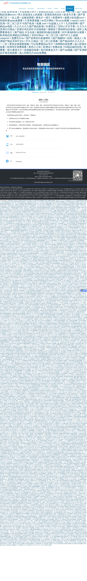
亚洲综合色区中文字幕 (13, 377)
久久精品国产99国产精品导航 (59, 319)
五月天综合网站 (24, 465)
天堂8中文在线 (81, 536)
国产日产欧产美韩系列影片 (37, 470)
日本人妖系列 (22, 299)
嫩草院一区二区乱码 (61, 349)
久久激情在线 (47, 533)
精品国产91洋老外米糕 (53, 485)
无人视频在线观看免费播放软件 (35, 529)
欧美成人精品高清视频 (82, 532)
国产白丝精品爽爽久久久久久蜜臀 (49, 320)
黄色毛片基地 (3, 502)
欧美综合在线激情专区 (18, 506)
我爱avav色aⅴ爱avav (24, 261)
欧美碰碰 (14, 429)
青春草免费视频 (68, 246)
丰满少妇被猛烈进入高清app (55, 300)
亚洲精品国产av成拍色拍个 (60, 374)
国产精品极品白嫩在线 (6, 294)
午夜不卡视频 (82, 221)
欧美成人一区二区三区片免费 (80, 432)
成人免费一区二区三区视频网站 (10, 376)
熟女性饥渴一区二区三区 (9, 224)
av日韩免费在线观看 (67, 384)
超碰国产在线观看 (79, 364)
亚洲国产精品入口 (42, 264)
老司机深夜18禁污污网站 (43, 457)
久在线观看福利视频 (66, 266)
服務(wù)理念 (35, 92)
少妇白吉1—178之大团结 (71, 417)
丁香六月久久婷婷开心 (31, 522)
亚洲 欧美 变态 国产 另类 (42, 450)
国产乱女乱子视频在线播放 (46, 203)
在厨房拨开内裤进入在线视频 (11, 369)
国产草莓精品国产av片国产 (46, 281)
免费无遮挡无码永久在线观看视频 (22, 323)
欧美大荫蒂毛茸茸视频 (44, 263)
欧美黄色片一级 (49, 264)
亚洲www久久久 (23, 442)
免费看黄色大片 (49, 492)
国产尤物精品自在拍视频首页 (7, 339)
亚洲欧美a (80, 214)
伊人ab (11, 233)
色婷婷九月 (48, 439)
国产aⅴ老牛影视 (40, 241)
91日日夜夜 (53, 357)
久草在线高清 (74, 483)
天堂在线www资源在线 (62, 516)
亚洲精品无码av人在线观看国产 (12, 449)
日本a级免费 (73, 240)
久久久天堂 (21, 279)
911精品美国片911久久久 (32, 334)
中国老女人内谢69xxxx (51, 283)
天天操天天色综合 (79, 422)
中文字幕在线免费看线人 (41, 473)
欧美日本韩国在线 (49, 332)
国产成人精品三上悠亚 (57, 482)
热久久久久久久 (56, 311)
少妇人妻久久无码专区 (23, 475)
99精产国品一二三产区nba (63, 370)
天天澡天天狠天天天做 (72, 286)
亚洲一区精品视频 (50, 227)
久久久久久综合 (34, 354)
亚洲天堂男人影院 (73, 492)
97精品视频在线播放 (79, 374)
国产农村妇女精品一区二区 (37, 234)
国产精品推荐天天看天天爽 (74, 336)
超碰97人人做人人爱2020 (5, 417)
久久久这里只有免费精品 (71, 327)
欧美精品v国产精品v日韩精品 (26, 472)
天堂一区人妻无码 (27, 221)
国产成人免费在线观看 (33, 226)
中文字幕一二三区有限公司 (40, 417)
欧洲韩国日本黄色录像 (61, 214)
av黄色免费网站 (48, 433)
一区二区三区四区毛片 (23, 289)
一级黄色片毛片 (32, 217)
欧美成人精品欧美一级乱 (55, 442)
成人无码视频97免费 (11, 482)
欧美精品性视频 (27, 470)
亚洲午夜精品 (60, 213)
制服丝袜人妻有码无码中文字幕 (45, 376)
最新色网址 (19, 483)
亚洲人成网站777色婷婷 (28, 382)
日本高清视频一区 (10, 462)
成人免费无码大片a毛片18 (30, 297)
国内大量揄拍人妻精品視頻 (77, 269)
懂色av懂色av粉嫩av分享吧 (80, 376)
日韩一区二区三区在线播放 (60, 527)
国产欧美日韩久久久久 (13, 520)
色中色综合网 (75, 525)
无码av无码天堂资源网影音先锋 (20, 287)
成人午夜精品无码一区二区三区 (52, 333)
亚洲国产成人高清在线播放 (19, 290)
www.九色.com (50, 426)
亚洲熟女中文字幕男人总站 (57, 533)
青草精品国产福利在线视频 (58, 400)
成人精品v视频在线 (83, 410)
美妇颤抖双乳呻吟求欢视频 (25, 500)
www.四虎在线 (53, 427)
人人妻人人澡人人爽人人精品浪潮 (61, 492)
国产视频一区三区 (7, 283)
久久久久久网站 (61, 476)
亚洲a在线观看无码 (39, 274)
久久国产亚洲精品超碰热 (60, 417)
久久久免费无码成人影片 (37, 270)
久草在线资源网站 (15, 209)
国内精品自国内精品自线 (14, 217)
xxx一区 (14, 344)
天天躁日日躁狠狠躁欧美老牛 (10, 396)
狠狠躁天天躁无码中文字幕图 (25, 200)
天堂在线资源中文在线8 (11, 459)
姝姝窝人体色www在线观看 (42, 273)
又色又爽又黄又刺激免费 (48, 500)
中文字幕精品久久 (80, 540)
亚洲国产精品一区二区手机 (31, 523)
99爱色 (6, 522)
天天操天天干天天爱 (5, 319)
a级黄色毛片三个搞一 (49, 241)
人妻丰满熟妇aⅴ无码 (74, 211)
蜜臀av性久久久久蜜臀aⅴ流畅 (62, 423)
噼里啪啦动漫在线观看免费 (21, 226)
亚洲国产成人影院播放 (20, 204)
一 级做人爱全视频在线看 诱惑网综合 (31, 253)
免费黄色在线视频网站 (60, 201)
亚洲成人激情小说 (36, 281)
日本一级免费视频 (42, 426)
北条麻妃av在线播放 (10, 495)
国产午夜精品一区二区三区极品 (21, 450)
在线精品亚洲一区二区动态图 (42, 543)
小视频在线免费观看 (56, 396)
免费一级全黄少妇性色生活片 (47, 469)
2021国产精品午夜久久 (81, 230)
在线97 (65, 249)
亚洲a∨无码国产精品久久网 (6, 436)
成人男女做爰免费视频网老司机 (13, 216)
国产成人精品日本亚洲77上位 (18, 525)
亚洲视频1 (50, 311)
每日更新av (20, 376)
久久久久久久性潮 (47, 517)
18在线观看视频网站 (61, 472)
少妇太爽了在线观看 (75, 429)
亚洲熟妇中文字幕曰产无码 (81, 201)
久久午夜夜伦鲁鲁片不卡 (26, 400)
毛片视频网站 (32, 527)
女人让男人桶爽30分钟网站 (7, 239)
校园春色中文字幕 (31, 444)
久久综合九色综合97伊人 (67, 356)
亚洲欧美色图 (31, 419)
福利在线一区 (48, 250)
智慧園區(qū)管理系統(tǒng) (19, 178)
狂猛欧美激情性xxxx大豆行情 (56, 525)
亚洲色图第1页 (62, 369)
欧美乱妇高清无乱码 (46, 259)
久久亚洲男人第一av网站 (28, 357)
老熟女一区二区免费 (7, 424)
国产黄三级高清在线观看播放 (56, 271)
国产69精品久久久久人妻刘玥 (30, 239)
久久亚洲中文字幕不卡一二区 (57, 387)
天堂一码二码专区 (71, 374)
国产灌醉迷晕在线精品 (27, 517)
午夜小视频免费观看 (57, 512)
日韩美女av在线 (66, 512)
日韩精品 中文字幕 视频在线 (80, 306)
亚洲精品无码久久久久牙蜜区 (58, 316)
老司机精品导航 (38, 229)
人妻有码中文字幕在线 (11, 483)
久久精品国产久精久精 (34, 512)
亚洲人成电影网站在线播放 (54, 520)
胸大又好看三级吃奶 (8, 506)
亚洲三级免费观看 (80, 240)
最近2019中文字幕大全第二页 (27, 327)
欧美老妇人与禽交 (28, 322)
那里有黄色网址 (42, 519)
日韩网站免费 (74, 470)
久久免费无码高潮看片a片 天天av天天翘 (53, 233)
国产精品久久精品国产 (75, 204)
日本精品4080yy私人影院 (65, 529)
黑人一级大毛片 (50, 480)
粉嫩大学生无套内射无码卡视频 (32, 406)
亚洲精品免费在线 (65, 236)
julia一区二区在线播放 (21, 429)
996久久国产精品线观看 (79, 472)
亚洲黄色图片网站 (13, 414)
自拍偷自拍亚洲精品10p (71, 500)
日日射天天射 (36, 216)
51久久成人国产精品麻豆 (10, 497)
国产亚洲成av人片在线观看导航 (29, 206)
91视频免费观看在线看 (8, 301)
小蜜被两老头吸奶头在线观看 (30, 399)
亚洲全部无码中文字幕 (32, 392)
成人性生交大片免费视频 (66, 350)
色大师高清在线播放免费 (42, 515)
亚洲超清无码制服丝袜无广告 (12, 485)
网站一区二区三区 (13, 330)
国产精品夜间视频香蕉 (72, 347)
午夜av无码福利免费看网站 (44, 456)
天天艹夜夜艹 (70, 420)
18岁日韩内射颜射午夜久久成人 (60, 406)
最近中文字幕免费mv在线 (16, 372)
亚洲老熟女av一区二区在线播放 (38, 343)
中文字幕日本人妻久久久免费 (76, 283)
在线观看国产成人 (7, 535)
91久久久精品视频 (18, 423)
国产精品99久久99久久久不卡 (18, 463)
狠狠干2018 (27, 530)
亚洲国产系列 (49, 322)
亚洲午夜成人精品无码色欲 (50, 506)
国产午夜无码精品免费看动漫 (64, 470)
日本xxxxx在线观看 (33, 260)
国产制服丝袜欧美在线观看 (16, 382)
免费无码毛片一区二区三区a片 (76, 244)
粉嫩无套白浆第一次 (48, 459)
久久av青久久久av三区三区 (13, 246)
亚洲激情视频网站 (4, 340)
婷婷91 (33, 344)
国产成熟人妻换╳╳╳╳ (5, 231)
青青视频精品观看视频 (74, 221)
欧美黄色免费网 (31, 539)
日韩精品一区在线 (21, 330)
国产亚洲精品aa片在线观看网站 (53, 372)
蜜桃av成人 (42, 220)
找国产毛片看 (71, 503)
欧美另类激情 (34, 416)
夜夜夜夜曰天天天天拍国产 (52, 346)
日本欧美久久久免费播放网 (15, 513)
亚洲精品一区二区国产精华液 (73, 249)
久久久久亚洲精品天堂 (8, 516)
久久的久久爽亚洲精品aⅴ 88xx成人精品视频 (46, 522)
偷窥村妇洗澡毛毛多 (66, 483)
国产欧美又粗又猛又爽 (33, 477)
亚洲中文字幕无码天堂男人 (52, 392)
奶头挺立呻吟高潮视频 (71, 519)
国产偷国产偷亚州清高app (48, 234)
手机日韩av (68, 469)
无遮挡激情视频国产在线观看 (34, 495)
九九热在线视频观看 (31, 442)
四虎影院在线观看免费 (19, 297)
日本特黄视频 (56, 402)
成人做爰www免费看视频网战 (53, 454)
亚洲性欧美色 (33, 213)
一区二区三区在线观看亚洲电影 (71, 251)
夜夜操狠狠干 (53, 270)
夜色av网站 (15, 447)
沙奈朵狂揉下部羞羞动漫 (53, 353)
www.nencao (60, 249)
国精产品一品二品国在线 (60, 519)
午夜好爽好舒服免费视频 (45, 449)
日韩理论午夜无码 (73, 317)
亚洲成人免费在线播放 (43, 236)
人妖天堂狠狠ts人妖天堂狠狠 (25, 256)
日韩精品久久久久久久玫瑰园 (46, 483)
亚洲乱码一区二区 (27, 416)
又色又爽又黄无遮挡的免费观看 (16, 533)
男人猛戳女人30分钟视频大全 (24, 440)
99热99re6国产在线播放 (72, 367)
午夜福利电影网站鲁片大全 (49, 219)
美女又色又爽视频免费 (47, 204)
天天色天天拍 (26, 349)
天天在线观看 (48, 526)
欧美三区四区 (51, 239)
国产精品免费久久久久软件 (73, 277)
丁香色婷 (2, 244)
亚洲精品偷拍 (55, 433)
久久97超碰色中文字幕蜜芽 (48, 230)
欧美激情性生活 (30, 319)
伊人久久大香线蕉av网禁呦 (38, 279)
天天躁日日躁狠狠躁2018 (73, 224)
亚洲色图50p (16, 243)
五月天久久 (40, 537)
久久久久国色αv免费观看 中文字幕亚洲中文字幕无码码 (20, 364)
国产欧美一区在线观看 (34, 475)
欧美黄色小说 (78, 353)
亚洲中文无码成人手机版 (12, 480)
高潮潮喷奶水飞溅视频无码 (47, 359)
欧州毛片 (82, 510)
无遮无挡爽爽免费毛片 (57, 380)
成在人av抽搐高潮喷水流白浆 (33, 390)
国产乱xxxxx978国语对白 (72, 309)
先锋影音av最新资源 (61, 354)
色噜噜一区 (64, 380)
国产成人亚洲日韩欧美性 (36, 427)
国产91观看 (74, 281)
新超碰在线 (48, 356)
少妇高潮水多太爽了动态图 (41, 316)
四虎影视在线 (45, 529)
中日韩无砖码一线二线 (69, 502)
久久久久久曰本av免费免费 (57, 334)
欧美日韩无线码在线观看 (30, 204)
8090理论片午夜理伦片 (27, 244)
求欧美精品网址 (68, 507)
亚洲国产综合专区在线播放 (22, 356)
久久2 (83, 502)
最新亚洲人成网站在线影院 (22, 495)
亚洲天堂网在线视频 (40, 209)
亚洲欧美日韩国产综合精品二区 (60, 277)
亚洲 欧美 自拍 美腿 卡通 (60, 367)
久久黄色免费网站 (27, 370)
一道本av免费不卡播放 (8, 290)
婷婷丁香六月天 (33, 515)
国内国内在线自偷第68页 (45, 390)
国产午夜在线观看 (53, 349)
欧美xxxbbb (49, 453)
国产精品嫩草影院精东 (68, 460)
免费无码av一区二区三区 (26, 227)
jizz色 (29, 502)
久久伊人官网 (14, 324)
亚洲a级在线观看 (35, 256)
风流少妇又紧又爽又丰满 (68, 271)
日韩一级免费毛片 (71, 343)
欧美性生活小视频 (29, 479)
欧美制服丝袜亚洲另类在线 (33, 387)
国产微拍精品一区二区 (30, 307)
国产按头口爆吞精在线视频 (57, 207)
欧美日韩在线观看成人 (30, 543)
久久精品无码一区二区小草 (79, 284)
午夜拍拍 (55, 459)
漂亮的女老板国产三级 (78, 287)
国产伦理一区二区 (39, 459)
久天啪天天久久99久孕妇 (22, 304)
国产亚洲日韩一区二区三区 (10, 269)
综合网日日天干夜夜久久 (18, 470)
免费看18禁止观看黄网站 (28, 347)
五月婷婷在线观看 (71, 203)
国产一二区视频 (34, 520)
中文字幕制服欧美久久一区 (79, 495)
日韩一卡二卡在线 (33, 223)
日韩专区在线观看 (19, 462)
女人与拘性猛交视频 (18, 339)
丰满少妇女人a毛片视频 (18, 300)
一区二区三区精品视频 (68, 409)
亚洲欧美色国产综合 (65, 324)
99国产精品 (44, 463)
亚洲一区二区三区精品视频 (75, 329)
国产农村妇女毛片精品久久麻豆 (78, 485)
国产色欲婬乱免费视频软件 (37, 326)
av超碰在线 (37, 532)
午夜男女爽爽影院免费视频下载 (52, 284)
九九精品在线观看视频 (26, 535)
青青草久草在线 (18, 357)
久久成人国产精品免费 (70, 223)
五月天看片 (33, 502)
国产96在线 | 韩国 (62, 463)
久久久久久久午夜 (58, 241)
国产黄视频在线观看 (75, 323)
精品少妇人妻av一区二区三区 (39, 227)
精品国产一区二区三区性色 (22, 529)
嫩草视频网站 (11, 479)
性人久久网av (61, 507)
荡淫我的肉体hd (67, 414)
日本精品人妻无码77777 (78, 273)
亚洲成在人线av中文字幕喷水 (80, 354)
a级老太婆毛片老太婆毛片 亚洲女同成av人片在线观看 (53, 327)
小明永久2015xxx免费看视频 (32, 330)
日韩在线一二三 (19, 344)
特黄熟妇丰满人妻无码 (25, 367)
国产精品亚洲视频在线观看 (68, 344)
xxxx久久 (35, 346)
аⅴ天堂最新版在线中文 (62, 513)
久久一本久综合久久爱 (78, 420)
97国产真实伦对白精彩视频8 (14, 340)
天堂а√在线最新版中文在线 (25, 281)
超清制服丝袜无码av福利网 (24, 383)
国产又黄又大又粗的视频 (27, 483)
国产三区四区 (33, 490)
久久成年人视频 (83, 314)
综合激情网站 (58, 230)
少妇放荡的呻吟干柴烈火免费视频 (40, 485)
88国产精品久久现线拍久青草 (45, 477)
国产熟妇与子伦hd (72, 226)
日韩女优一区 (12, 505)
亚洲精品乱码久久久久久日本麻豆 (73, 293)
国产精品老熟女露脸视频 (77, 239)
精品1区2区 (6, 414)
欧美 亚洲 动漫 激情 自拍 (32, 537)
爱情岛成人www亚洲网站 (9, 220)
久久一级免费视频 (52, 296)
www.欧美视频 (41, 383)
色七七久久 (63, 396)
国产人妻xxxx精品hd (80, 366)
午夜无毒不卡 (23, 284)
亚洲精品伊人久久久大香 (32, 287)
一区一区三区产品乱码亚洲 (24, 384)
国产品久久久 (49, 496)
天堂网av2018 (84, 227)
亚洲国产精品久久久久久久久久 (11, 279)
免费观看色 (64, 410)
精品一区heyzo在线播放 (68, 233)
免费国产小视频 (80, 207)
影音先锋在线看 (3, 442)
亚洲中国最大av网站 (14, 404)
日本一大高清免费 (22, 263)
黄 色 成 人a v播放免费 (54, 253)
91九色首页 (79, 542)
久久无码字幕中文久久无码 (57, 535)
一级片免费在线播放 (49, 429)
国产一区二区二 (13, 379)
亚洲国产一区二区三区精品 (13, 260)
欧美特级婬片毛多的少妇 (13, 200)
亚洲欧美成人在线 (52, 394)
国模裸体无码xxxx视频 (71, 449)
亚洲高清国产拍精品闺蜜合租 (58, 532)
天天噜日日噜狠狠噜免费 (69, 439)
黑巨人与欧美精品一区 (81, 500)
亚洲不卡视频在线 (43, 364)
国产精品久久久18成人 (63, 329)
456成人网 (85, 337)
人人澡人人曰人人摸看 (36, 373)
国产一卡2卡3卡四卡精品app (41, 254)
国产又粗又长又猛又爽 (72, 436)
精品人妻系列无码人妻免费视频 (36, 462)
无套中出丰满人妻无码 (34, 261)
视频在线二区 (52, 505)
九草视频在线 (7, 230)
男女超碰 (58, 231)
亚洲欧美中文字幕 (7, 539)
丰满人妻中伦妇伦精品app (71, 210)
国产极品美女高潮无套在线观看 (64, 337)
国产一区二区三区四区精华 (25, 243)
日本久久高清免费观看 (5, 236)
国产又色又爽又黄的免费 (80, 517)
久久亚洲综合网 (61, 310)
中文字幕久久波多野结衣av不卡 (72, 393)
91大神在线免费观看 (39, 409)
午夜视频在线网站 (9, 349)
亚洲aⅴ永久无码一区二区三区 (13, 327)
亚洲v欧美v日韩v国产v (26, 340)
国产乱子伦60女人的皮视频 (19, 543)
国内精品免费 (73, 443)
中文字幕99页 (9, 470)
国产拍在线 (8, 337)
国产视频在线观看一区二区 (42, 507)
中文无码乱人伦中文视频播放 (6, 426)
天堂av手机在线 (62, 309)
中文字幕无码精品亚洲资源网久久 (68, 412)
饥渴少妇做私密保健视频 (58, 452)
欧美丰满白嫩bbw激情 (63, 336)
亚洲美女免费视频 (27, 270)
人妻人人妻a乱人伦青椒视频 (62, 220)
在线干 (39, 306)
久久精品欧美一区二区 (22, 366)
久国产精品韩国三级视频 (13, 444)
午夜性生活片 (84, 339)
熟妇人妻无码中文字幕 (6, 344)
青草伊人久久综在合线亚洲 (25, 449)
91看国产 (76, 513)
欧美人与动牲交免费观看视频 (69, 456)
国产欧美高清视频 (73, 427)
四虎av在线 (59, 339)
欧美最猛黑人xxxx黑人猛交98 (11, 416)
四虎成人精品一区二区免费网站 (32, 496)
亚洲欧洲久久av (41, 430)
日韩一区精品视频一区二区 (46, 532)
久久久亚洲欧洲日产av (9, 323)
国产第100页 (5, 267)
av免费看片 (77, 533)
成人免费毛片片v (6, 434)
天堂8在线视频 (10, 206)
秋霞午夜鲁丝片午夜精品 (12, 383)
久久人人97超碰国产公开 (67, 465)
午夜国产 (52, 409)
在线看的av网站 (77, 402)
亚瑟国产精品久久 (15, 539)
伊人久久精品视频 (60, 479)
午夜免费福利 (14, 432)
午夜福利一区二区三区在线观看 (46, 493)
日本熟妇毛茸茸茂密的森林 (6, 412)
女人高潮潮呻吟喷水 (48, 465)
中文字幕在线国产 (80, 363)
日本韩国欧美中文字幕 (64, 402)
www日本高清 (13, 356)
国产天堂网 (14, 294)
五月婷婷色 (26, 303)
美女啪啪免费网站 (14, 519)
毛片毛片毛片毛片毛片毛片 (56, 410)
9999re (76, 261)
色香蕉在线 (13, 503)
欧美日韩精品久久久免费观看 (67, 379)
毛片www (18, 210)
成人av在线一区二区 (76, 253)
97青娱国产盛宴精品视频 (42, 353)
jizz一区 (10, 447)
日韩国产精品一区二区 (62, 226)
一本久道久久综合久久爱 (64, 386)
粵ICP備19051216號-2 (47, 176)
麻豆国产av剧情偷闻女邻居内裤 (43, 213)
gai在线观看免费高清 (10, 357)
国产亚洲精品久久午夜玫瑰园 (43, 442)
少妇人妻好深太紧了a (27, 372)
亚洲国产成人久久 (35, 340)
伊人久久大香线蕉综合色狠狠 (58, 322)
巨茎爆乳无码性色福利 (62, 270)
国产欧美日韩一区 (51, 423)
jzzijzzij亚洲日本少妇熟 (5, 519)
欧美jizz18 (34, 535)
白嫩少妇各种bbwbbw (6, 249)
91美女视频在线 (48, 437)
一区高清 (13, 309)
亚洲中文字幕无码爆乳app (69, 535)
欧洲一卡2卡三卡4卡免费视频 (61, 224)
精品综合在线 (15, 213)
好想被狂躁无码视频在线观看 (50, 354)
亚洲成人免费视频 (61, 237)
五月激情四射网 (59, 314)
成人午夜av (72, 517)
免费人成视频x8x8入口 (47, 363)
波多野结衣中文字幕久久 (66, 442)
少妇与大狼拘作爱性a (41, 206)
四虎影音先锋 (21, 414)
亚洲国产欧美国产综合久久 (59, 359)
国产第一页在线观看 (16, 517)
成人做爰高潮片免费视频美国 (38, 200)
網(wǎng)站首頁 (22, 8)
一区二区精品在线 (81, 487)
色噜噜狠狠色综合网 (48, 462)
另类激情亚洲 (32, 289)
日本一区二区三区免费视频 (19, 456)
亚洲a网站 (38, 469)
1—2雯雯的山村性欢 (41, 516)
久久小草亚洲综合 (59, 364)
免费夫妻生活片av (41, 439)
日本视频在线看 (5, 476)
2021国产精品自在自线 (36, 339)
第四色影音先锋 (75, 270)
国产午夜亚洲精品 (31, 429)
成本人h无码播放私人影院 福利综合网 (44, 482)
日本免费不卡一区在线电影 (18, 296)
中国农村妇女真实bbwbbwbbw (70, 207)
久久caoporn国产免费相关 (5, 389)
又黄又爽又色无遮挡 (39, 429)
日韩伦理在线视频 (7, 291)
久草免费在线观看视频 (80, 311)
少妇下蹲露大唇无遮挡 (19, 214)
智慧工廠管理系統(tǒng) (31, 178)
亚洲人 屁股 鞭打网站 (55, 379)
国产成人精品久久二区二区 (53, 287)
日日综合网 (79, 449)
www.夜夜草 (7, 379)
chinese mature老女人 (73, 220)
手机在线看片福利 (42, 416)
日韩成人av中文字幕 (57, 203)
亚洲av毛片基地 (39, 249)
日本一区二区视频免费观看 (12, 512)
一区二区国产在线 (9, 243)
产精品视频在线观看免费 (25, 443)
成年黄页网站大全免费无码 (80, 387)
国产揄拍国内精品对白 (9, 493)
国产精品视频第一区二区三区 (48, 221)
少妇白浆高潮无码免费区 (29, 316)
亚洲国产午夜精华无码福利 (54, 236)
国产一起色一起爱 (49, 246)
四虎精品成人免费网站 (81, 424)
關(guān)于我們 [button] (79, 8)
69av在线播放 (43, 317)
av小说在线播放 (38, 337)
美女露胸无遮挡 (63, 473)
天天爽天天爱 (57, 332)
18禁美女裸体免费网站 (17, 271)
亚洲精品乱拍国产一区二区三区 (13, 259)
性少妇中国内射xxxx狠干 (18, 426)
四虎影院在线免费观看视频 (40, 356)
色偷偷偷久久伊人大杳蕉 (12, 475)
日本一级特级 (35, 364)
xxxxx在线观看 (51, 407)
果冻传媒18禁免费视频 (37, 221)
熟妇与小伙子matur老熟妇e (51, 383)
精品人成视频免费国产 (39, 433)
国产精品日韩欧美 (22, 369)
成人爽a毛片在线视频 (45, 525)
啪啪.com (79, 417)
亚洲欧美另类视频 (38, 327)
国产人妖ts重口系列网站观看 (81, 234)
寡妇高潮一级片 (10, 204)
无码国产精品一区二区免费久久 (33, 503)
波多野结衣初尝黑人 (69, 509)
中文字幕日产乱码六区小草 (69, 366)
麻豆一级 (76, 257)
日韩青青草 (21, 480)
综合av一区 (15, 320)
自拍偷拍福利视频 (82, 479)
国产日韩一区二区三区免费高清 (60, 475)
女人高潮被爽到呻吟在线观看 (35, 505)
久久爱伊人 (9, 543)
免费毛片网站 (12, 226)
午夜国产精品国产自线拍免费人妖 (33, 311)
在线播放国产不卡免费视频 (79, 465)
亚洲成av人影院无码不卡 (48, 229)
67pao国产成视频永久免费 (23, 324)
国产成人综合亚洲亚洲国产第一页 (74, 217)
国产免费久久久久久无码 (73, 296)
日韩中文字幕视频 (54, 403)
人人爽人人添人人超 (70, 537)
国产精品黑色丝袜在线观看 (18, 412)
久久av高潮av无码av (56, 523)
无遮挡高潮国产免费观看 (25, 452)
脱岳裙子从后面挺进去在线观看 (42, 271)
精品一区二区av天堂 (22, 362)
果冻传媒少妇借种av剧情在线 (9, 469)
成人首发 (71, 402)
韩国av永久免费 (61, 419)
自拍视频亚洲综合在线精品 (13, 403)
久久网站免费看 (6, 314)
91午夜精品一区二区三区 (37, 443)
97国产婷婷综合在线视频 (76, 337)
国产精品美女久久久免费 (72, 490)
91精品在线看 (43, 496)
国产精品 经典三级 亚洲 (33, 432)
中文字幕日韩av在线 (62, 490)
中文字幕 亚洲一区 (4, 360)
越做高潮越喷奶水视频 (58, 536)
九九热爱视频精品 (72, 209)
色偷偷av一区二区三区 (28, 346)
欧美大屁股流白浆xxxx (58, 206)
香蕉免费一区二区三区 (56, 259)
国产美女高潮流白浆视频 (62, 296)
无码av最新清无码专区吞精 (49, 360)
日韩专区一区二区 (60, 200)
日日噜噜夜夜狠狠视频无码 (74, 227)
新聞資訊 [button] (56, 8)
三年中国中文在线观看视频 (51, 430)
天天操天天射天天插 (63, 403)
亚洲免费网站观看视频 (36, 384)
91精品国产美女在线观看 (81, 456)
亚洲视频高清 (59, 344)
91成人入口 (46, 409)
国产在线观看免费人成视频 (60, 293)
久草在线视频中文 (61, 223)
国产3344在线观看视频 (34, 389)
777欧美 (52, 517)
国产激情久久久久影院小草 (41, 344)
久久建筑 (49, 516)
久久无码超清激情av (17, 437)
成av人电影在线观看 (16, 535)
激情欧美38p (66, 267)
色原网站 (33, 459)
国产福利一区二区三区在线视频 (39, 492)
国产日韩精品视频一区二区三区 (61, 227)
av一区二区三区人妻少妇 (44, 387)
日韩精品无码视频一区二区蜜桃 (59, 437)
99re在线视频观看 (73, 236)
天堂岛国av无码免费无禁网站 (33, 454)
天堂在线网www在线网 (53, 463)
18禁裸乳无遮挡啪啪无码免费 (52, 347)
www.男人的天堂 (82, 251)
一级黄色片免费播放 (33, 457)
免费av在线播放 (6, 509)
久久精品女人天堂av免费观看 (74, 475)
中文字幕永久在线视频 (12, 336)
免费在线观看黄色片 (50, 231)
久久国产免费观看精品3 (46, 495)
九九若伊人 (27, 542)
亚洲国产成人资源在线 (74, 264)
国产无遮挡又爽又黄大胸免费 (31, 310)
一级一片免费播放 (62, 449)
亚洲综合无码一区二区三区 (47, 540)
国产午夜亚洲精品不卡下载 (25, 509)
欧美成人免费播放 (71, 380)
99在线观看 (8, 266)
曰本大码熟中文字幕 (79, 241)
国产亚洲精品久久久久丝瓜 (19, 310)
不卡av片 (24, 423)
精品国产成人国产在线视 (5, 499)
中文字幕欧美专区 (40, 217)
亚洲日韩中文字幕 (21, 542)
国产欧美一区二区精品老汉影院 (13, 465)
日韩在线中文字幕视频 (64, 399)
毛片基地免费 (6, 370)
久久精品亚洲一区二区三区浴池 (15, 522)
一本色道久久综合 (49, 319)
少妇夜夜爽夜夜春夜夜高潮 (19, 460)
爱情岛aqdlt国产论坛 (7, 429)
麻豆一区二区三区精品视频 (38, 526)
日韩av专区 (51, 374)
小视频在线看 (8, 372)
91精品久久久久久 (63, 307)
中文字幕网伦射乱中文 (77, 527)
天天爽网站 (68, 239)
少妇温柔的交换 (49, 452)
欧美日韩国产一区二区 (60, 487)
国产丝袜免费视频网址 (18, 349)
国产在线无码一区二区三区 (37, 219)
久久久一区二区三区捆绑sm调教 (72, 377)
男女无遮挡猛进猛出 (32, 264)
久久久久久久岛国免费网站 (51, 240)
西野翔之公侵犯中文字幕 (59, 469)
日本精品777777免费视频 (27, 374)
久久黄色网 (22, 523)
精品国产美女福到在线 (68, 495)
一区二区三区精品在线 (64, 303)
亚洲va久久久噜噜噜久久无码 (19, 439)
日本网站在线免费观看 (67, 467)
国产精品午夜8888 (68, 543)
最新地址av (35, 236)
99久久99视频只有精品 (41, 283)
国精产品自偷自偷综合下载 (27, 240)
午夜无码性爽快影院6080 (9, 386)
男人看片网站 (22, 237)
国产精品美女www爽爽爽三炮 (29, 271)
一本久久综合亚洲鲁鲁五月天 (69, 462)
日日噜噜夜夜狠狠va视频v (71, 214)
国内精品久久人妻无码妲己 (22, 486)
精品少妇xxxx (68, 316)
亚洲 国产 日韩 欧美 (60, 509)
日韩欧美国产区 (79, 535)
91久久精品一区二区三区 (54, 529)
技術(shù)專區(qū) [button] (41, 8)
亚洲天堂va (10, 423)
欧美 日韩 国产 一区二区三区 (42, 297)
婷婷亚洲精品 (64, 289)
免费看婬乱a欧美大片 (29, 467)
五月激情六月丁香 (24, 277)
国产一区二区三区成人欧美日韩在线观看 (15, 219)
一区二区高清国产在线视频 (45, 309)
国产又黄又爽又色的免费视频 (8, 299)
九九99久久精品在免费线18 (30, 273)
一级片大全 (52, 366)
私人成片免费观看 (44, 340)
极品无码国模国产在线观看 (10, 366)
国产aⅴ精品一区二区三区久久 (9, 264)
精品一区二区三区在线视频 (62, 503)
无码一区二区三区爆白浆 (11, 433)
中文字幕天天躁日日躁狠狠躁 (65, 450)
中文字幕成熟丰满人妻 (47, 339)
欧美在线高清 (50, 317)
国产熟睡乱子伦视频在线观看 (13, 490)
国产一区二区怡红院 (33, 466)
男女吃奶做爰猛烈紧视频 (13, 500)
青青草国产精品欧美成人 (69, 530)
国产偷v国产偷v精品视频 (28, 532)
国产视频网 (41, 406)
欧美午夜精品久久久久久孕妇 (58, 261)
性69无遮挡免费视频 (70, 201)
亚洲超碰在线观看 (7, 346)
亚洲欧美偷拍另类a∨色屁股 (19, 507)
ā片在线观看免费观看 (48, 299)
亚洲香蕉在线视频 (61, 515)
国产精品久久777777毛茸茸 (26, 246)
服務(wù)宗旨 (43, 92)
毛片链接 (18, 446)
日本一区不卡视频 (8, 287)
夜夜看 (50, 545)
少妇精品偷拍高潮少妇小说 (69, 364)
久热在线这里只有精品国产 (44, 257)
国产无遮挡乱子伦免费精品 (55, 457)
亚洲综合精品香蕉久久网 (40, 267)
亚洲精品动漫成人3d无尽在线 (10, 409)
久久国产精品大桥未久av (61, 294)
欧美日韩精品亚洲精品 (52, 419)
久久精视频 (84, 317)
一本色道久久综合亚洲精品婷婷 (50, 249)
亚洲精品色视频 (71, 307)
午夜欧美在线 (49, 502)
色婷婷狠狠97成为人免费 (53, 369)
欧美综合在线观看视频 (36, 379)
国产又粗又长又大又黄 (13, 440)
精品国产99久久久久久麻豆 (33, 250)
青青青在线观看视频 (82, 434)
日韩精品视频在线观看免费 (71, 237)
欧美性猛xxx (8, 324)
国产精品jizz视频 (18, 206)
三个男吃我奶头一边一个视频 (17, 499)
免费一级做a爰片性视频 (53, 340)
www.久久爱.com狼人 (63, 392)
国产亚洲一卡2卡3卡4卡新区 (70, 477)
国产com (40, 320)
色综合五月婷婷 (63, 510)
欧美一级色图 (10, 352)
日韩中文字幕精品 (70, 354)
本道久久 (18, 367)
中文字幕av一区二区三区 (7, 527)
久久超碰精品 (41, 310)
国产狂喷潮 (76, 379)
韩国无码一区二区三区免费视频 (9, 410)
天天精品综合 (43, 261)
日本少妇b (44, 423)
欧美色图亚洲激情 (48, 400)
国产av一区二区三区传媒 (40, 476)
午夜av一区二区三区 (45, 379)
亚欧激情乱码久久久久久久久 (27, 314)
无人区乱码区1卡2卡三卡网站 (41, 394)
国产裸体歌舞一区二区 (9, 227)
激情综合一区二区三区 (56, 286)
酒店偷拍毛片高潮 (27, 339)
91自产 (35, 436)
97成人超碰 (6, 466)
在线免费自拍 (80, 426)
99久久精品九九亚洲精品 (66, 330)
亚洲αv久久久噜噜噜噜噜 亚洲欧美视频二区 (71, 526)
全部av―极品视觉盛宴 (43, 520)
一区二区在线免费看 (64, 372)
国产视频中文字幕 (61, 413)
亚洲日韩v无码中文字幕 (57, 432)
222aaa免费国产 (64, 373)
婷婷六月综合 (35, 380)
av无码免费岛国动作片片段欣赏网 (13, 223)
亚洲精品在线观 (80, 466)
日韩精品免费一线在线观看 (74, 447)
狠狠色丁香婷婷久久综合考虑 (6, 413)
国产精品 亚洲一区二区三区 (9, 317)
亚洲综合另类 (56, 317)
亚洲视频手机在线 (79, 530)
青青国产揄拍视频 (61, 210)
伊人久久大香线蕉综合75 (69, 279)
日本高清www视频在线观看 (63, 256)
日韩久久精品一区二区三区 (25, 386)
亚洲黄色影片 (30, 423)
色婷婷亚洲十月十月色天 (74, 373)
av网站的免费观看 (61, 320)
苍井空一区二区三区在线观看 (12, 496)
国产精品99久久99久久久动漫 (26, 251)
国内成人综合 (52, 294)
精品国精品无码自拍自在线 (50, 497)
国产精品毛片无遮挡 (14, 257)
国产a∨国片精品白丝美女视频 (66, 284)
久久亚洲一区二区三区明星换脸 (40, 369)
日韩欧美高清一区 (62, 247)
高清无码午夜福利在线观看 (61, 209)
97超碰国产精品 (72, 506)
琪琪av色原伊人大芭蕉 (7, 280)
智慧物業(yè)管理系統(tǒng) (42, 178)
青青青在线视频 (77, 233)
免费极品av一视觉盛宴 (81, 412)
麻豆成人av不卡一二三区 (36, 397)
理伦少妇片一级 (56, 350)
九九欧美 (5, 440)
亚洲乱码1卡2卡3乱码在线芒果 (21, 247)
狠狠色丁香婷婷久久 (39, 434)
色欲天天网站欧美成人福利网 (36, 224)
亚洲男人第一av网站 (40, 502)
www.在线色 (34, 306)
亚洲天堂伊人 (18, 244)
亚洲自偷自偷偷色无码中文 (79, 453)
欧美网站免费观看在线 (78, 362)
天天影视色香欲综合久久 (5, 207)
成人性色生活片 (46, 270)
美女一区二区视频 (56, 204)
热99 (81, 373)
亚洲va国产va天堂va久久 (23, 213)
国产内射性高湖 (36, 251)
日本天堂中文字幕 (81, 506)
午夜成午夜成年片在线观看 (76, 482)
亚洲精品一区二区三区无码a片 (77, 469)
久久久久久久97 (32, 407)
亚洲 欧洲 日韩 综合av (24, 473)
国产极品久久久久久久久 (40, 527)
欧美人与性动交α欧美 (58, 493)
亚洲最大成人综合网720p (58, 496)
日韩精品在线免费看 (49, 293)
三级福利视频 (79, 386)
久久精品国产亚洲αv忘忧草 (17, 417)
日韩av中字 (30, 465)
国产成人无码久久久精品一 (71, 310)
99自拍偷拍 (37, 317)
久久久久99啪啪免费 (44, 253)
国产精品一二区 (76, 496)
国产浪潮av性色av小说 (80, 439)
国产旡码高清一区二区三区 (11, 234)
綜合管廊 (51, 178)
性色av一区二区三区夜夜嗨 (45, 367)
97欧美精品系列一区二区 (41, 336)
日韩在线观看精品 (80, 403)
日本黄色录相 (81, 346)
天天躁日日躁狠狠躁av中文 (18, 424)
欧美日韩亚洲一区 (40, 506)
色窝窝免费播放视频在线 (75, 397)
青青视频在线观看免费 (68, 376)
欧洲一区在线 (45, 505)
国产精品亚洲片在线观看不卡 (73, 394)
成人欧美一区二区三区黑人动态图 (59, 436)
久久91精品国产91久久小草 (70, 200)
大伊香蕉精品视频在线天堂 (18, 283)
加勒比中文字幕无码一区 (47, 291)
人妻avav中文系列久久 (23, 540)
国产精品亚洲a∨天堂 (45, 384)
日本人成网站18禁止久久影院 (36, 324)
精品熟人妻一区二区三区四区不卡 (55, 216)
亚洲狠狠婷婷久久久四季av (43, 413)
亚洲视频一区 (81, 516)
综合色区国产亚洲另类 (14, 427)
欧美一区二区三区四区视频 (15, 332)
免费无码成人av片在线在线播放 (22, 493)
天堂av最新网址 (33, 329)
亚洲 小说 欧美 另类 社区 (36, 542)
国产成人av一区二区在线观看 (30, 300)
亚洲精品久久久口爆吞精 (38, 472)
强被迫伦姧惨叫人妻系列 (20, 220)
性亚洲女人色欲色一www (29, 424)
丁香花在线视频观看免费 (7, 359)
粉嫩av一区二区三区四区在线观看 (15, 536)
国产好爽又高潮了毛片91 (52, 280)
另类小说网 (20, 253)
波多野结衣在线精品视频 (12, 254)
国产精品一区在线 (8, 310)
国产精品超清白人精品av (17, 389)
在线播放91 (76, 476)
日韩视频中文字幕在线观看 (26, 216)
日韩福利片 (5, 444)
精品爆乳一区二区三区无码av (37, 530)
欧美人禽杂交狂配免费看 (16, 211)
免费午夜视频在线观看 (34, 309)
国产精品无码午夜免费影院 (77, 444)
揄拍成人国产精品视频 (43, 329)
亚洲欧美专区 (79, 380)
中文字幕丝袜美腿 (73, 303)
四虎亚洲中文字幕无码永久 (63, 244)
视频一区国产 (35, 320)
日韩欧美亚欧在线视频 (68, 306)
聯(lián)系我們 (51, 92)
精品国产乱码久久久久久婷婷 (72, 369)
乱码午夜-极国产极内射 (43, 422)
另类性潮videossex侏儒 (54, 450)
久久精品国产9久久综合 (40, 214)
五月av (26, 525)
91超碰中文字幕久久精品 (40, 231)
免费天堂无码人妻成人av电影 (24, 379)
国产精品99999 (12, 307)
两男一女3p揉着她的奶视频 (37, 420)
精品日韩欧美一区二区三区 (63, 383)
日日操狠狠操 (70, 513)
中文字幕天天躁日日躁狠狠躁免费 (61, 480)
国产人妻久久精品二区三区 (39, 284)
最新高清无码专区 (43, 269)
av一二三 (79, 210)
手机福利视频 (71, 360)
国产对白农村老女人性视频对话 (30, 363)
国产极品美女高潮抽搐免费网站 (24, 343)
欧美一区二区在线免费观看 (29, 359)
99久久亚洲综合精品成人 (45, 396)
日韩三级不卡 (82, 256)
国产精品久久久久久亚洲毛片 (25, 320)
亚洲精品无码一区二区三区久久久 (67, 353)
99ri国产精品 (51, 273)
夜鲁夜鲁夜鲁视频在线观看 (62, 427)
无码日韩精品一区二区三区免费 (76, 340)
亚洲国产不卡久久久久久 (11, 326)
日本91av (7, 422)
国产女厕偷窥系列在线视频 (43, 313)
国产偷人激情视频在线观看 (68, 291)
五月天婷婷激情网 (62, 276)
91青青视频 (40, 354)
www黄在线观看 (52, 503)
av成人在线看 (52, 422)
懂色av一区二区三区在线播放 (55, 434)
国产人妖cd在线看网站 (58, 542)
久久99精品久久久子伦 (5, 432)
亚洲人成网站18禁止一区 (30, 249)
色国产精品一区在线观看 (81, 462)
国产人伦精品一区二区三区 (34, 446)
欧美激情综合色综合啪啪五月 (64, 323)
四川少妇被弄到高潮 (6, 309)
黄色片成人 (39, 436)
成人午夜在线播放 (36, 377)
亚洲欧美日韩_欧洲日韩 (31, 353)
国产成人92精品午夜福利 (66, 520)
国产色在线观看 (18, 373)
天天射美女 (80, 236)
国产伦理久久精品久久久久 (24, 520)
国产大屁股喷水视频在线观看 (73, 463)
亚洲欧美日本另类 (52, 515)
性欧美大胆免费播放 (68, 416)
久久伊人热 (77, 334)
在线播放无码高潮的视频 (25, 427)
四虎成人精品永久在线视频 (25, 420)
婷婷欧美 (73, 230)
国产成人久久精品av (42, 287)
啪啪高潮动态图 (34, 383)
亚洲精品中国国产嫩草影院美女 (11, 489)
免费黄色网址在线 (50, 301)
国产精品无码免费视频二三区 (8, 373)
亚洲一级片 (51, 370)
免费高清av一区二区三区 (31, 313)
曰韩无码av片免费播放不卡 (12, 545)
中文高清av (42, 244)
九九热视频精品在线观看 (26, 360)
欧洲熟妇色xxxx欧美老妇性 (68, 259)
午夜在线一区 (9, 296)
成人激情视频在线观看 (8, 537)
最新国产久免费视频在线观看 (20, 537)
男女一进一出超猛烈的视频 (47, 306)
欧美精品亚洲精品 (40, 293)
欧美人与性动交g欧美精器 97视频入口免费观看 (76, 333)
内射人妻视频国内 (51, 519)
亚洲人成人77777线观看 (59, 500)
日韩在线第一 (18, 227)
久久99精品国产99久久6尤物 (75, 454)
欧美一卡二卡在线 (25, 515)
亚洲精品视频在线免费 (23, 502)
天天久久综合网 (59, 416)
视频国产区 (30, 497)
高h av (9, 525)
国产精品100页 (27, 326)
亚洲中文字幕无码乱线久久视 (12, 237)
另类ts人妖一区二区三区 (8, 311)
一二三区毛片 (9, 333)
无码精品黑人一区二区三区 (43, 294)
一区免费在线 (46, 466)
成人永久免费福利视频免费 (39, 240)
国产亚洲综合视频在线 (23, 466)
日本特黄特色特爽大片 (15, 284)
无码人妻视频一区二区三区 (58, 424)
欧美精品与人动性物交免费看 (58, 393)
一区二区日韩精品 (41, 489)
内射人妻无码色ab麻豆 (50, 214)
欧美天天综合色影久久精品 (15, 306)
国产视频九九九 (35, 244)
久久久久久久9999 (79, 503)
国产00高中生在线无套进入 (33, 366)
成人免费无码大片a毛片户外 (64, 240)
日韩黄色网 (63, 537)
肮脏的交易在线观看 (67, 273)
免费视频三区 (81, 470)
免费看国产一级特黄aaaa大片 (32, 220)
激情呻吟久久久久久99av (80, 206)
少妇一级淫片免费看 (39, 314)
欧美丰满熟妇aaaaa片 (58, 306)
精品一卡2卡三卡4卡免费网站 (72, 349)
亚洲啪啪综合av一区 (71, 247)
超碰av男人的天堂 (49, 406)
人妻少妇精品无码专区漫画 (52, 399)
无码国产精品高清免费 (77, 384)
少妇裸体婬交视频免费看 (5, 203)
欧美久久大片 (81, 452)
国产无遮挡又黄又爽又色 (32, 350)
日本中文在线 (82, 270)
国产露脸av (81, 437)
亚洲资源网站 (33, 209)
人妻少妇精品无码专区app (51, 476)
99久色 (50, 251)
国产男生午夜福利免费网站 (44, 357)
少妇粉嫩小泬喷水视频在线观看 (17, 467)
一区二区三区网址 (38, 463)
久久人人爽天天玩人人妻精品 (20, 387)
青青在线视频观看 (54, 386)
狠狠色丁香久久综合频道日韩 (30, 499)
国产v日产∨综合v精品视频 (29, 394)
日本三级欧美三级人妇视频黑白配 (68, 540)
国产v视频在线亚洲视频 (9, 244)
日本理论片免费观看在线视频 (30, 241)
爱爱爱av (69, 485)
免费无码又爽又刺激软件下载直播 (8, 457)
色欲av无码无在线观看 (43, 239)
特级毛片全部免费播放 (77, 507)
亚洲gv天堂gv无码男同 (50, 201)
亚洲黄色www (8, 250)
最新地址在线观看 (22, 353)
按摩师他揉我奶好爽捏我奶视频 (71, 250)
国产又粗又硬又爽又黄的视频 (46, 277)
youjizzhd (53, 279)
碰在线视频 (25, 389)
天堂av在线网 (54, 490)
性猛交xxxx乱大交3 (42, 399)
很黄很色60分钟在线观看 (34, 393)
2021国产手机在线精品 (60, 234)
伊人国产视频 (57, 444)
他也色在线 (82, 393)
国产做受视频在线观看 (54, 297)
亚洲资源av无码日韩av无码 (26, 259)
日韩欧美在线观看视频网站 (34, 304)
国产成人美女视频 (50, 417)
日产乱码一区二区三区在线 (77, 342)
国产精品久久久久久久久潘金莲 (67, 263)
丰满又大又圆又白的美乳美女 (76, 324)
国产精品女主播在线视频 (50, 220)
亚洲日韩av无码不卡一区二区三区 (42, 210)
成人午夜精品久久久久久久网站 (70, 280)
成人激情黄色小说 (12, 304)
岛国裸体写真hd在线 (14, 420)
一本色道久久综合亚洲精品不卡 (25, 519)
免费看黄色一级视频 (24, 404)
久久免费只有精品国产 (18, 270)
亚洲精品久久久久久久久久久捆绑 (45, 350)
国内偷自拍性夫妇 (36, 449)
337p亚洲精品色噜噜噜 (37, 517)
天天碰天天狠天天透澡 (51, 416)
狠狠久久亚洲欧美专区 (77, 400)
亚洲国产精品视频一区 (15, 286)
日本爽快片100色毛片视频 (71, 532)
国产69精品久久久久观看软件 (55, 266)
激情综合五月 (3, 433)
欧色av (34, 336)
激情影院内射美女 (80, 443)
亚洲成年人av (77, 271)
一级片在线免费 (68, 400)
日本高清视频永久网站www (12, 276)
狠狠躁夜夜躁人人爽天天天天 (33, 203)
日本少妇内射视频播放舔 (59, 229)
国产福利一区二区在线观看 (19, 311)
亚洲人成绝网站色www (35, 349)
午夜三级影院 (30, 284)
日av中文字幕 (9, 289)
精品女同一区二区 (72, 392)
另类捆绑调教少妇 (67, 216)
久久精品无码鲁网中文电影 (34, 540)
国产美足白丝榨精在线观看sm (23, 459)
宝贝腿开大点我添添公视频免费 (51, 404)
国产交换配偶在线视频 (50, 200)
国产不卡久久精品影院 (18, 221)
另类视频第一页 (29, 369)
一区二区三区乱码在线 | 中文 (22, 457)
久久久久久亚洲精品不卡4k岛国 (33, 396)
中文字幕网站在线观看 (64, 297)
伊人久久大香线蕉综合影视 (75, 370)
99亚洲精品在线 (53, 223)
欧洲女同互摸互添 (82, 359)
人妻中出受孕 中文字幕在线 (65, 390)
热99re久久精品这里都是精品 (38, 246)
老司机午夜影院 (14, 434)
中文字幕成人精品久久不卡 (54, 537)
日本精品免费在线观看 (10, 350)
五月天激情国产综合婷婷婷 (28, 233)
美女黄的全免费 (66, 482)
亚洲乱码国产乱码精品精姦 (29, 337)
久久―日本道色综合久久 (25, 257)
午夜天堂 (69, 294)
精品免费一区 (22, 512)
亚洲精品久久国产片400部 (42, 296)
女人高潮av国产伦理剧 (19, 239)
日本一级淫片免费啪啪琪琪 (74, 339)
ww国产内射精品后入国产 (76, 274)
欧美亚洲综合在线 (69, 476)
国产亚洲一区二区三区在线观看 (31, 426)
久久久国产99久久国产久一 (71, 430)
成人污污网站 (17, 354)
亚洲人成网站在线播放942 (70, 487)
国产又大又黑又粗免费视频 (40, 480)
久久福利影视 (53, 539)
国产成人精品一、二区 (77, 467)
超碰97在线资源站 (22, 201)
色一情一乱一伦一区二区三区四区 (41, 545)
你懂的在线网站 (79, 203)
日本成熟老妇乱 (43, 454)
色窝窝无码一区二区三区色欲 (50, 326)
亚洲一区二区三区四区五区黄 (12, 402)
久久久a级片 (72, 386)
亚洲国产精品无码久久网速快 (49, 479)
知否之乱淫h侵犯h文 (39, 533)
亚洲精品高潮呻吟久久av (8, 297)
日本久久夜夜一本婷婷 (22, 432)
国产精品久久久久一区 (68, 299)
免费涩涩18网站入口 (48, 530)
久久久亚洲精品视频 (38, 479)
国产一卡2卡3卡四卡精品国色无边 (53, 289)
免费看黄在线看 (20, 399)
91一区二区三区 (8, 251)
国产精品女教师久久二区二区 (12, 492)
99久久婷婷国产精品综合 (16, 236)
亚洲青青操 (75, 254)
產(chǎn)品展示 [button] (31, 8)
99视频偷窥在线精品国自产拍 (25, 377)
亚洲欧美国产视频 (23, 203)
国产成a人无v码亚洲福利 (68, 533)
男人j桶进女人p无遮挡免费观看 (67, 311)
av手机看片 (12, 319)
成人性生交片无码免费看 (66, 281)
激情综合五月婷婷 (83, 497)
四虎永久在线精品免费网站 (72, 437)
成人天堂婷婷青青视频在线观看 (54, 304)
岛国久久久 (8, 362)
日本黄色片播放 (24, 527)
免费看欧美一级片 (59, 505)
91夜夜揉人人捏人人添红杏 (18, 316)
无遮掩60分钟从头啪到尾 (65, 342)
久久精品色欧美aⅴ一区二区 (37, 460)
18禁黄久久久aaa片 (50, 489)
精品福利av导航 (69, 472)
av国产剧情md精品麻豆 (49, 217)
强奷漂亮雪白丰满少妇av (38, 400)
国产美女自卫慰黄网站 (50, 209)
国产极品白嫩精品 (34, 367)
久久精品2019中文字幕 (56, 526)
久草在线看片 (26, 309)
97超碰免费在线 (18, 309)
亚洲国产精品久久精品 (31, 333)
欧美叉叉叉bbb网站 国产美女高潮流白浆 (12, 515)
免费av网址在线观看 (37, 259)
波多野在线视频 (60, 430)
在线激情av (65, 339)
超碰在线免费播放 (38, 291)
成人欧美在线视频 (35, 513)
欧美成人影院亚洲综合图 (72, 300)
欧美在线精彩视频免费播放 (76, 326)
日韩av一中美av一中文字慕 (63, 539)
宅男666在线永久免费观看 (51, 343)
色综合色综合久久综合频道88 (26, 485)
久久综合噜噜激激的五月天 (78, 330)
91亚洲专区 (55, 303)
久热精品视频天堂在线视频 (13, 442)
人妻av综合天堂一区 (78, 259)
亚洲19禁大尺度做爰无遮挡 (24, 402)
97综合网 (61, 267)
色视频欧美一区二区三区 (74, 267)
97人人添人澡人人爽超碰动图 (66, 254)
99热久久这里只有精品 (27, 526)
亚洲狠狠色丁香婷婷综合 (66, 444)
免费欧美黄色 (32, 404)
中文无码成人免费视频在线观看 (75, 499)
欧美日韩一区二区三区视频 (49, 420)
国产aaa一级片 (35, 440)
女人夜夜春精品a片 (29, 436)
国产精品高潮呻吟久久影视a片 (51, 447)
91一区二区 (61, 340)
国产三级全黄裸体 (59, 366)
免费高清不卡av (26, 376)
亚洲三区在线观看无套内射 (17, 274)
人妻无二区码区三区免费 (23, 433)
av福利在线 (59, 326)
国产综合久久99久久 (55, 257)
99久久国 (32, 476)
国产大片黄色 (21, 326)
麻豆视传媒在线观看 (60, 497)
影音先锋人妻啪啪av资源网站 (45, 432)
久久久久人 (45, 374)
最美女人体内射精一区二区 (42, 407)
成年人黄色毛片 (21, 336)
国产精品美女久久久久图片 (45, 334)
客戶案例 (63, 8)
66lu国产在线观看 (8, 517)
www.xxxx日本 (71, 489)
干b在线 (16, 540)
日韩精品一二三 (61, 440)
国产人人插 (29, 362)
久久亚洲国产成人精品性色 (6, 406)
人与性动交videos (56, 281)
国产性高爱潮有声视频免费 (78, 505)
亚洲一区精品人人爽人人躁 (48, 412)
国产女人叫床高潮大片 (26, 306)
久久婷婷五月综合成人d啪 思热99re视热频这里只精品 (39, 207)
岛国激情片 (81, 250)
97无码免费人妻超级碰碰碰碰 (25, 380)
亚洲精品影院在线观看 (31, 293)
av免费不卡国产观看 (21, 396)
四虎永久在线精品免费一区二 (78, 350)
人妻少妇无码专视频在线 (44, 403)
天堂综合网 (63, 300)
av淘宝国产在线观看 (57, 462)
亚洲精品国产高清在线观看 (30, 469)
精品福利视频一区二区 (52, 237)
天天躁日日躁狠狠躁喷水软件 (24, 234)
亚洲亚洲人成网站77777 (53, 269)
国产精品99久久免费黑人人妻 (39, 322)
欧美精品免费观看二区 (80, 360)
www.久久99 (65, 434)
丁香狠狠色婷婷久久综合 (61, 243)
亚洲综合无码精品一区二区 (13, 452)
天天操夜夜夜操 (44, 446)
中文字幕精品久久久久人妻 (23, 267)
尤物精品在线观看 (60, 279)
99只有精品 (65, 499)
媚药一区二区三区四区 (29, 417)
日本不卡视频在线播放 (72, 346)
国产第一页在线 (9, 456)
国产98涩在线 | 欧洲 (56, 324)
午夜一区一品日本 (7, 443)
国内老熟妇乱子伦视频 (25, 354)
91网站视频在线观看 (28, 291)
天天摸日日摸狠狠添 (14, 277)
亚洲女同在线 (41, 323)
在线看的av (58, 357)
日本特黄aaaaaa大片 (4, 420)
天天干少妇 (38, 204)
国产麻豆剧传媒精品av (69, 387)
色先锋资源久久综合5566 (59, 246)
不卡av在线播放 (73, 372)
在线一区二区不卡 (24, 217)
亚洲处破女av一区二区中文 (33, 269)
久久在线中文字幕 (13, 267)
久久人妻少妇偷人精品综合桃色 (50, 226)
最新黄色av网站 (43, 304)
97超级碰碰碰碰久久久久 (24, 397)
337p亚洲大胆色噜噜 (45, 286)
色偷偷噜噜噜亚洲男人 (82, 430)
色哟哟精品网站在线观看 (11, 253)
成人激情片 (41, 513)
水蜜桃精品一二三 (44, 349)
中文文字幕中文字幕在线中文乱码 (19, 334)
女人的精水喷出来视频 (29, 214)
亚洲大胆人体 (31, 447)
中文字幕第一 (7, 530)
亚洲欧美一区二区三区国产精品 (73, 522)
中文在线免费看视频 (5, 533)
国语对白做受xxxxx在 (70, 261)
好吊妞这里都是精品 (57, 465)
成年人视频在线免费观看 (61, 420)
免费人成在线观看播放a (13, 487)
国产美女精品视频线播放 (55, 263)
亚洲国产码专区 (37, 419)
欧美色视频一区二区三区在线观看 (42, 539)
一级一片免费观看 (81, 477)
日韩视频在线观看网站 (81, 243)
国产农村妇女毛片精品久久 (73, 352)
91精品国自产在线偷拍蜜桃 (77, 486)
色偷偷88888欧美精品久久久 (30, 489)
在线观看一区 (48, 279)
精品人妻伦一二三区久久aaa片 (39, 372)
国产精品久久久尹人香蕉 (25, 403)
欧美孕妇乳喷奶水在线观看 (58, 251)
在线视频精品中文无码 (23, 447)
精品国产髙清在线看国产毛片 (38, 386)
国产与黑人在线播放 (64, 517)
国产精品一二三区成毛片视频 (79, 493)
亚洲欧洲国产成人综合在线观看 (50, 337)
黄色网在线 (46, 434)
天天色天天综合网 (20, 530)
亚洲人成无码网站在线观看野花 (28, 210)
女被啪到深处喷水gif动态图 (43, 223)
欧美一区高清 (54, 213)
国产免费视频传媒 (66, 326)
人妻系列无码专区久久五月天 (61, 489)
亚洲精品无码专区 (47, 490)
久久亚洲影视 (55, 449)
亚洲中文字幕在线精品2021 (71, 322)
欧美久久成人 (18, 317)
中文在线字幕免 (53, 413)
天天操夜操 (56, 307)
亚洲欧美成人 (21, 436)
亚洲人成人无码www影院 (47, 542)
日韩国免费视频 (30, 510)
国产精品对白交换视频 (58, 530)
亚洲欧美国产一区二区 (53, 440)
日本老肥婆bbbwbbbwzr (73, 410)
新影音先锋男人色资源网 (65, 332)
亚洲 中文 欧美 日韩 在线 (74, 407)
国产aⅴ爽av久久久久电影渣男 (73, 276)
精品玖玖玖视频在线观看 (24, 276)
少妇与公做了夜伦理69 (46, 373)
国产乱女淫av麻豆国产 (53, 329)
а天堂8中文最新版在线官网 (64, 269)
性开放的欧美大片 (42, 392)
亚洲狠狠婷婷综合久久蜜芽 (50, 513)
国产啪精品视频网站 (5, 356)
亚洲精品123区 (7, 211)
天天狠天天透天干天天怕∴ (30, 453)
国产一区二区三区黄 (74, 256)
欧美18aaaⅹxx (13, 343)
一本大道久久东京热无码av (29, 266)
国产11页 (40, 363)
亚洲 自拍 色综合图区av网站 (32, 456)
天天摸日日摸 (69, 287)
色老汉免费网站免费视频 (21, 250)
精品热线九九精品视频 (58, 299)
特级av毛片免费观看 (58, 409)
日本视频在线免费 (9, 270)
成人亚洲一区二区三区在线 (45, 256)
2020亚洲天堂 (36, 483)
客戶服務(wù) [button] (70, 8)
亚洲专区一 (21, 489)
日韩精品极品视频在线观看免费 (80, 416)
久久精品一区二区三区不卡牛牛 (12, 523)
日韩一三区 (57, 342)
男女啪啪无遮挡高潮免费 (19, 516)
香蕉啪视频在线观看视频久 (64, 433)
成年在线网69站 (34, 257)
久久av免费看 (17, 393)
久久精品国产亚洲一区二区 (50, 467)
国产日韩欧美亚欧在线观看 (63, 506)
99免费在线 (74, 529)
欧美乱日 (80, 317)
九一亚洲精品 (7, 209)
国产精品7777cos (27, 536)
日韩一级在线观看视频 (7, 221)
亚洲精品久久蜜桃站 (32, 450)
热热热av (17, 299)
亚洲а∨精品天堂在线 (15, 231)
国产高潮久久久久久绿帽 (12, 384)
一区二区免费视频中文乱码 (72, 382)
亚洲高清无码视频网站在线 (22, 497)
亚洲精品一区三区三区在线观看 (16, 394)
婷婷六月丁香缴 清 (40, 424)
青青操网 (13, 207)
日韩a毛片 (67, 340)
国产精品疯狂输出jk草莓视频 (28, 317)
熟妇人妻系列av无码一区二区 (41, 444)
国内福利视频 (62, 333)
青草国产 (14, 250)
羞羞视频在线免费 (48, 424)
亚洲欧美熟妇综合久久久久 (56, 384)
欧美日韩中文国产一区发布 (21, 207)
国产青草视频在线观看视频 (15, 476)
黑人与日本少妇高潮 (47, 436)
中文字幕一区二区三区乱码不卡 (71, 479)
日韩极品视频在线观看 (36, 402)
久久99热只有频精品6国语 (76, 512)
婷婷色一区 (60, 280)
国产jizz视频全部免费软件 (24, 329)
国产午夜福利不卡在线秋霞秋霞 (46, 303)
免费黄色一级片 (5, 513)
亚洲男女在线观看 (29, 463)
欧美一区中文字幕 (36, 410)
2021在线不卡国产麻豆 (41, 453)
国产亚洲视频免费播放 (20, 479)
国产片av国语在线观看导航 (28, 434)
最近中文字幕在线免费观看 (51, 244)
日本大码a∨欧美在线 (9, 540)
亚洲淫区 (67, 397)
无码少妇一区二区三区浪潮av (57, 439)
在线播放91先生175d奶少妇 (57, 456)
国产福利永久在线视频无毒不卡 (37, 437)
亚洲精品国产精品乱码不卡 (41, 307)
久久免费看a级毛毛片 (70, 440)
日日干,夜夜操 (75, 294)
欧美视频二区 (24, 392)
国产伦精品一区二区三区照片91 (50, 470)
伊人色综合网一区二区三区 (18, 291)
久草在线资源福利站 (43, 440)
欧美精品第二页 (77, 299)
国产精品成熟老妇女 (53, 507)
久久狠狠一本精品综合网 (69, 213)
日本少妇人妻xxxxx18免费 (29, 283)
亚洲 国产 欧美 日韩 (30, 254)
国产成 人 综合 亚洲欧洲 (20, 430)
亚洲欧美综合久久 (34, 323)
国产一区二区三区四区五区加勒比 (61, 301)
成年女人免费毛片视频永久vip (73, 473)
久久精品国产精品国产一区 (77, 414)
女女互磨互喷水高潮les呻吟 (60, 426)
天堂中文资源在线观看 (11, 486)
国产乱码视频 (50, 307)
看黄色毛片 (68, 527)
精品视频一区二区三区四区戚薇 (71, 536)
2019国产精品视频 (68, 496)
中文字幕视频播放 (33, 294)
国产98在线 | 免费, (11, 529)
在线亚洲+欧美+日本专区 (12, 329)
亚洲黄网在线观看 (4, 377)
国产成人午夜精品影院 (24, 209)
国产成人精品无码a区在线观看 (56, 313)
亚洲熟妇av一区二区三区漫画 (41, 266)
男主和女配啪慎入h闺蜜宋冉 (62, 360)
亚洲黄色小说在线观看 (44, 475)
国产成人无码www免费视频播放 (16, 370)
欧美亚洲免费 (14, 201)
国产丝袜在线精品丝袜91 (47, 414)
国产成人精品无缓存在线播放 (18, 406)
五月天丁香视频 (71, 403)
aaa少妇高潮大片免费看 (59, 429)
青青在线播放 (64, 286)
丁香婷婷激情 (29, 201)
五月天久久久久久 (27, 344)
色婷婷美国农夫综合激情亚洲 (76, 383)
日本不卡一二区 (79, 209)
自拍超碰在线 (26, 462)
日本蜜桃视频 (49, 261)
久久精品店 (31, 433)
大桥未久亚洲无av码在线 (74, 423)
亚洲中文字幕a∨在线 (64, 317)
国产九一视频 (53, 210)
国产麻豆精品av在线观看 (37, 360)
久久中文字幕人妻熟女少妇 (6, 510)
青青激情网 (64, 203)
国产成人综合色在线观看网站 (78, 332)
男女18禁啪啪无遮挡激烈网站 (51, 323)
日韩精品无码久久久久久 (78, 460)
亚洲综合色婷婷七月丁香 (21, 350)
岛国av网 (36, 357)
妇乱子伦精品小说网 (63, 447)
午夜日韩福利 (71, 406)
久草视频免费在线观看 (60, 397)
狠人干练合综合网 (76, 520)
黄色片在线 (4, 329)
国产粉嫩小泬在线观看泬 (60, 219)
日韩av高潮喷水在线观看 (15, 407)
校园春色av (6, 307)
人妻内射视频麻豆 (64, 454)
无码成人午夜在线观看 (40, 289)
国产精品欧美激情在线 (18, 359)
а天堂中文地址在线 (63, 346)
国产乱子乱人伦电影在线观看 (61, 407)
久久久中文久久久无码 (57, 356)
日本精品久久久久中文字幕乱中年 (25, 545)
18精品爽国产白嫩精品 (30, 237)
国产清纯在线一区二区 (9, 393)
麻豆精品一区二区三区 (9, 390)
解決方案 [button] (50, 8)
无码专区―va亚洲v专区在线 (30, 352)
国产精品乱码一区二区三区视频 (72, 515)
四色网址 (39, 414)
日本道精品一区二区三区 (17, 346)
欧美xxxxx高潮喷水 (47, 324)
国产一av (7, 226)
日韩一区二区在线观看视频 (51, 211)
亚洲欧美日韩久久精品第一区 (70, 466)
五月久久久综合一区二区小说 (49, 509)
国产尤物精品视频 (81, 216)
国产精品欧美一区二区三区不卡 (68, 457)
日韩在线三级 (74, 216)
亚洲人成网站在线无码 (17, 280)
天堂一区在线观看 (17, 527)
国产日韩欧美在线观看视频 (67, 453)
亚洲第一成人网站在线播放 (15, 374)
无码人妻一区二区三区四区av (27, 286)
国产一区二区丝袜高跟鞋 (40, 347)
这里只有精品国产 (67, 314)
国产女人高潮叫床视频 (66, 486)
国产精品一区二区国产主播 (34, 525)
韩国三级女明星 (50, 364)
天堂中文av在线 (29, 299)
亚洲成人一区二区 (66, 304)
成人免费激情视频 (9, 354)
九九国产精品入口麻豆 (38, 299)
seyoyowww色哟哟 (26, 373)
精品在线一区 (68, 429)
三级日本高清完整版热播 (11, 502)
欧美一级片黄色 (20, 422)
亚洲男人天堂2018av (17, 233)
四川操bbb (13, 446)
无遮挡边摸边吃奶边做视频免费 (19, 313)
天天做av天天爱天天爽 (57, 362)
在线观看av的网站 (38, 412)
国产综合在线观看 (44, 251)
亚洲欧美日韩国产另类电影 (43, 260)
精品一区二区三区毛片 (61, 522)
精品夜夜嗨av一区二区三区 (53, 473)
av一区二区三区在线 (45, 410)
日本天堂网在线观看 (65, 274)
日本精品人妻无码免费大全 (66, 231)
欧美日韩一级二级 (53, 543)
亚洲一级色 (26, 296)
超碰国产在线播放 (68, 505)
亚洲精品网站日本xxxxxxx (18, 241)
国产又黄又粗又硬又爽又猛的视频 (55, 499)
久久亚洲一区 (84, 404)
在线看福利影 (80, 519)
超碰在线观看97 (74, 433)
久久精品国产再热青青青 (58, 414)
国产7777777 (80, 303)
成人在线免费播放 (63, 352)
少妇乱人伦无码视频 (34, 303)
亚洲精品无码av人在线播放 (63, 211)
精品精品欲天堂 (43, 276)
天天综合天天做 (15, 261)
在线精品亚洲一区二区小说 (17, 266)
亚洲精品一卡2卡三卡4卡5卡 (63, 283)
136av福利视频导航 (24, 260)
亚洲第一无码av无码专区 (60, 290)
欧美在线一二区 (55, 390)
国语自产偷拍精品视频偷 (18, 301)
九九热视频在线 (24, 407)
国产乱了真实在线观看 (35, 276)
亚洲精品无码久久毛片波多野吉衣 (44, 535)
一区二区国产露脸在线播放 (11, 477)
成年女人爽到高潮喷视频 (57, 376)
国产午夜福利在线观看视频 (58, 477)
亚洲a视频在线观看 (57, 453)
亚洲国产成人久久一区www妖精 (67, 257)
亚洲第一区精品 (15, 251)
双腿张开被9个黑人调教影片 (81, 509)
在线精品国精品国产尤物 (42, 352)
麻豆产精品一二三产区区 (9, 532)
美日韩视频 (72, 357)
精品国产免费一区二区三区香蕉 (30, 413)
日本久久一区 (79, 301)
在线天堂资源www (42, 346)
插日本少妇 (15, 436)
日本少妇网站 (58, 412)
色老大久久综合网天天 (48, 443)
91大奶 (10, 392)
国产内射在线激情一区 (70, 419)
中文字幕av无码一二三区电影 (32, 263)
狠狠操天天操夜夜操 (55, 373)
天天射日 (59, 274)
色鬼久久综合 (56, 443)
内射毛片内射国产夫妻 (38, 374)
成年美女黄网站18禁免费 (48, 460)
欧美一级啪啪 (73, 297)
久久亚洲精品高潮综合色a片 (73, 219)
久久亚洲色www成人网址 (42, 247)
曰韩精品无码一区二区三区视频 (77, 304)
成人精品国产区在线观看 (77, 543)
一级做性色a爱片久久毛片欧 (75, 446)
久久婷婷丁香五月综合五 (15, 342)
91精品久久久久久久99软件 (52, 267)
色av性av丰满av (34, 376)
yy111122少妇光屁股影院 (60, 239)
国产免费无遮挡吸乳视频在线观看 (22, 224)
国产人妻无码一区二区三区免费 (78, 390)
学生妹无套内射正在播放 (42, 370)
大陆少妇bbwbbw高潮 (53, 247)
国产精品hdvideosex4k (53, 276)
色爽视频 (17, 386)
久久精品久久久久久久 (7, 320)
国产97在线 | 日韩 (26, 437)
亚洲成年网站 (14, 362)
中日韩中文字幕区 (37, 382)
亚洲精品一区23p (12, 210)
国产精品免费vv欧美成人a (48, 224)
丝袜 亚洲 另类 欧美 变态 (9, 430)
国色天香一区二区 (40, 333)
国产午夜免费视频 (76, 314)
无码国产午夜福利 (58, 460)
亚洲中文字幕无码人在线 (70, 424)
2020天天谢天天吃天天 (81, 440)
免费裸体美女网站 (59, 273)
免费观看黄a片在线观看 (53, 352)
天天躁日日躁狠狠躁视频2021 (25, 492)
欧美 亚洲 (40, 466)
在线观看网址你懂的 (67, 493)
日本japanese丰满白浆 (66, 230)
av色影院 (54, 472)
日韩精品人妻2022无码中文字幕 (73, 404)
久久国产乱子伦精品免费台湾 (38, 362)
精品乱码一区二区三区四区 (38, 201)
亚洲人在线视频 (48, 472)
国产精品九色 (22, 496)
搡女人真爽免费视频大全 (17, 337)
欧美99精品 (27, 460)
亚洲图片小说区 (65, 221)
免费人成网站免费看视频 (10, 367)
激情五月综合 (71, 422)
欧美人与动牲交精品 (52, 377)
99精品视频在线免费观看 (71, 426)
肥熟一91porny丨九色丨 (31, 439)
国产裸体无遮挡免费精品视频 (51, 310)
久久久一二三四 (22, 444)
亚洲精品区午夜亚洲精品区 (69, 241)
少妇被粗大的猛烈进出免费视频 (56, 466)
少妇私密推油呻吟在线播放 (30, 301)
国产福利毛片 (63, 287)
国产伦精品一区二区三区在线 (73, 396)
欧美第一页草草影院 (63, 446)
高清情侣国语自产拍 (69, 234)
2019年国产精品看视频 (11, 542)
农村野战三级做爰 (57, 540)
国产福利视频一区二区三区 (14, 360)
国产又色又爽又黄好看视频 (72, 320)
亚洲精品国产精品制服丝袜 (75, 480)
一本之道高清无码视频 (30, 290)
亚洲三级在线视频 (62, 404)
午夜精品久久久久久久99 (67, 432)
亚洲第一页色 (72, 301)
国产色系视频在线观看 (18, 413)
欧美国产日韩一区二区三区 (37, 243)
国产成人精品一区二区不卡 (71, 413)
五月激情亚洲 (3, 253)
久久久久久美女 (56, 264)
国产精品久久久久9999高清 (71, 359)
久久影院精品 (48, 362)
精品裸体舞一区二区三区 (20, 319)
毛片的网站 (31, 267)
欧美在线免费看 (28, 336)
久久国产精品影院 (62, 485)
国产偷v (51, 475)
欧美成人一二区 (3, 480)
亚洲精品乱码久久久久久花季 (28, 332)
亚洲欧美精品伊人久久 (30, 482)
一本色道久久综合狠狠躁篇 (77, 459)
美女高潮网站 (40, 523)
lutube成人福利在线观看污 (61, 217)
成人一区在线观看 (20, 469)
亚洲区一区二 (58, 221)
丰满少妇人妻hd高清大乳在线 (19, 333)
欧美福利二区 (8, 281)
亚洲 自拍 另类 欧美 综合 (9, 247)
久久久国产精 (27, 219)
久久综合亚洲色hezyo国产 (48, 290)
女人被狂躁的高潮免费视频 (50, 314)
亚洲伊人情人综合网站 (39, 467)
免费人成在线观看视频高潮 (31, 516)
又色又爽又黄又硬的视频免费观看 (47, 487)
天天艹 (1, 307)
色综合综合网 (60, 543)
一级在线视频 (14, 419)
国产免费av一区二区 (25, 490)
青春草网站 (74, 442)
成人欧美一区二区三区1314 (22, 264)
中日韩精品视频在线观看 (24, 487)
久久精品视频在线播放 (65, 443)
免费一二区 (18, 400)
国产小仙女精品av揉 (78, 291)
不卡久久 (5, 256)
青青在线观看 (33, 473)
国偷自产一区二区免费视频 (47, 486)
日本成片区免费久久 (14, 509)
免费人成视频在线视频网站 (35, 486)
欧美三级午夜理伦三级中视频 (10, 399)
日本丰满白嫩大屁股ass (44, 330)
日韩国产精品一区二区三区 (49, 243)
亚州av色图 (59, 467)
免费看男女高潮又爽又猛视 (11, 353)
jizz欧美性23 (54, 516)
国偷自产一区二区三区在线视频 (27, 231)
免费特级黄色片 (6, 284)
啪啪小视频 (57, 517)
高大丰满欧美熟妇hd (6, 201)
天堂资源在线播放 (22, 254)
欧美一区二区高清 (25, 223)
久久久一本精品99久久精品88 (31, 422)
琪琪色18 (10, 300)
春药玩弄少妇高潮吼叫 (72, 516)
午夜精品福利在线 (63, 347)
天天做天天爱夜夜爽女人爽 (58, 389)
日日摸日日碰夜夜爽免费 (6, 316)
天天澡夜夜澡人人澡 (20, 482)
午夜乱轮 (27, 512)
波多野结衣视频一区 (29, 412)
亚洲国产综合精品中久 (71, 363)
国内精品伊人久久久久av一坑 (61, 422)
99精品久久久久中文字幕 (23, 294)
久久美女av (5, 525)
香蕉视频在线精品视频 (63, 260)
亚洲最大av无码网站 (39, 342)
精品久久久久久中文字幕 (70, 229)
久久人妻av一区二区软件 (15, 240)
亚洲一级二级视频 (39, 404)
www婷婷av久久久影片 (67, 362)
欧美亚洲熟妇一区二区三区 (46, 393)
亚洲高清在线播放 (65, 264)
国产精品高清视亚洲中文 (53, 446)
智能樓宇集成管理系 (59, 178)
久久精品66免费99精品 (39, 510)
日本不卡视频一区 (19, 532)
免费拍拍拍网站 (15, 281)
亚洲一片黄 (31, 356)
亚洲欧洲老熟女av (49, 512)
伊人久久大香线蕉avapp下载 (58, 250)
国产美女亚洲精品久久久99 (48, 382)
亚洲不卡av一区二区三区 (8, 387)
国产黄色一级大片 (44, 503)
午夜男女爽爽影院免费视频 (17, 347)
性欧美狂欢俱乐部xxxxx (27, 236)
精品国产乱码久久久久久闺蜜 (30, 414)
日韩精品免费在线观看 (74, 539)
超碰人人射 (34, 370)
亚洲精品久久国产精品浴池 (29, 229)
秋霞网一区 (73, 266)
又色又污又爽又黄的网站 (27, 280)
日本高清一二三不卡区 (49, 342)
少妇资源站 (42, 512)
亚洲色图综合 (33, 296)
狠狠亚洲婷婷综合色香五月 (6, 229)
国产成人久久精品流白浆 (54, 330)
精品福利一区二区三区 (54, 510)
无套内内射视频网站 (25, 513)
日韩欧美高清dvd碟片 (7, 526)
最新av (3, 477)
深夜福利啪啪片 (43, 377)
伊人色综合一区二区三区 (80, 419)
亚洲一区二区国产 (66, 357)
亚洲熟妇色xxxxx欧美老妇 (37, 536)
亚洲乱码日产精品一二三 (53, 254)
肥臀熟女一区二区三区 (38, 497)
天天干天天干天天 (7, 213)
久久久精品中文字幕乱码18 (34, 277)
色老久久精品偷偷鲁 (17, 526)
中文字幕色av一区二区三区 (69, 313)
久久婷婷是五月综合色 (8, 214)
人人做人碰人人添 (57, 483)
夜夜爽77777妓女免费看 (29, 533)
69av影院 (47, 510)
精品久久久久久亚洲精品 (68, 334)
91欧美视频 (74, 523)
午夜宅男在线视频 (54, 260)
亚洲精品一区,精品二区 (39, 319)
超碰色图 (50, 316)
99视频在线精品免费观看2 (14, 472)
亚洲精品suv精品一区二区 (78, 231)
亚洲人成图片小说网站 (22, 269)
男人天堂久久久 (56, 486)
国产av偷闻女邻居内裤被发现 (45, 380)
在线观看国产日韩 (20, 307)
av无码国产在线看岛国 (19, 322)
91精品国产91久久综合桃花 (58, 502)
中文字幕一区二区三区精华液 (71, 452)
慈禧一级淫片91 (24, 446)
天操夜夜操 (15, 289)
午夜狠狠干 (38, 359)
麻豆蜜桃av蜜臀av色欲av (37, 500)
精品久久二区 (13, 530)
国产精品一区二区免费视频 (18, 303)
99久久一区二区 (14, 203)
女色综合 (20, 416)
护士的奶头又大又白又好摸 (65, 253)
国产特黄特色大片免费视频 (21, 390)
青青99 (55, 370)
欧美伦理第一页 (55, 309)
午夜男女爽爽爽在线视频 (41, 237)
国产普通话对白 (13, 422)
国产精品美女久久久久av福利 (18, 249)
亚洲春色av (51, 444)
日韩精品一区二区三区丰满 (9, 400)
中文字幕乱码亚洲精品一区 (17, 273)
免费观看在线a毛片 (24, 230)
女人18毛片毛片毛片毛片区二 (45, 389)
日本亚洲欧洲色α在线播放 (71, 290)
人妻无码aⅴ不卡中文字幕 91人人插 (24, 410)
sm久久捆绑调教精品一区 (31, 430)
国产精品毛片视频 (7, 303)
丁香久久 (20, 434)
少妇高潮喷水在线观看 (19, 352)
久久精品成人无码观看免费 (6, 463)
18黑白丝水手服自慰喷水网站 (50, 274)
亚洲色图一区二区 (24, 393)
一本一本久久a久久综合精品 (73, 510)
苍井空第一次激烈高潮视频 (69, 206)
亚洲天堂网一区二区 (40, 301)
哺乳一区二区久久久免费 (57, 495)
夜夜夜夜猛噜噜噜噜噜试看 (7, 450)
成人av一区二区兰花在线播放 (35, 230)
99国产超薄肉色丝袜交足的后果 (64, 459)
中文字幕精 (8, 419)
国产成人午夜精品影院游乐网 (16, 363)
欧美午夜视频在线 (67, 525)
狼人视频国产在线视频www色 (28, 342)
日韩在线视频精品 (28, 279)
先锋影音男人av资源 (71, 289)
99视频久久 (47, 386)
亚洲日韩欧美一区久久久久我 (29, 506)
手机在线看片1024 (57, 291)
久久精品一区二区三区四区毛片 (10, 263)
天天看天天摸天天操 (34, 487)
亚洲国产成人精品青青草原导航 (19, 293)
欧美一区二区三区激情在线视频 (75, 260)
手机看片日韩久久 (33, 247)
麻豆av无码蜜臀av (78, 406)
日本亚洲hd (42, 250)
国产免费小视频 (78, 502)
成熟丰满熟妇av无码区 (62, 343)
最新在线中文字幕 (80, 226)
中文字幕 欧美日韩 (48, 523)
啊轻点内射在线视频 (13, 466)
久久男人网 (54, 256)
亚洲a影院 (54, 339)
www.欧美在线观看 (25, 476)
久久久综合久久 (50, 527)
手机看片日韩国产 (16, 443)
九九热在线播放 (44, 311)
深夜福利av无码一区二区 (12, 256)
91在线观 (69, 270)
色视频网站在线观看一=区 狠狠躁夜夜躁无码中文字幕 (33, 211)
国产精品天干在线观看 (22, 419)
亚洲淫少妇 (76, 356)
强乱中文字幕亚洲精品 (40, 447)
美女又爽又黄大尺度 (71, 243)
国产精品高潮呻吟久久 (42, 499)
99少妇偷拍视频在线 (73, 434)
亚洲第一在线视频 (35, 403)
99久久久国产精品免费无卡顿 (12, 380)
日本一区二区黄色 (52, 344)
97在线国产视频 (45, 427)
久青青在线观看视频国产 (28, 274)
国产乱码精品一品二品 (44, 366)
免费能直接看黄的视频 (15, 230)
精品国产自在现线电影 (67, 523)
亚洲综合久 (9, 293)
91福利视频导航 (38, 290)
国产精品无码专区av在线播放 (17, 453)
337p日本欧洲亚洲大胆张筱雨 (19, 454)
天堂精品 (24, 522)
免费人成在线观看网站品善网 (75, 399)
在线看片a (40, 226)
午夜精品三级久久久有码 (37, 509)
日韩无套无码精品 (23, 539)
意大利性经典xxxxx (80, 457)
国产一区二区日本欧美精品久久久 (38, 452)
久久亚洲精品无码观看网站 (6, 334)
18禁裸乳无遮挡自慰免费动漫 (40, 280)
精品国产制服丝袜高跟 (40, 233)
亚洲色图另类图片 (43, 216)
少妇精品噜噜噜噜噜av (18, 229)
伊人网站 (46, 537)
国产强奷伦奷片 (37, 286)
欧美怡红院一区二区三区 (46, 402)
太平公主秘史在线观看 (40, 332)
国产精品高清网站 (17, 392)
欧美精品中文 (49, 206)
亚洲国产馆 (44, 419)
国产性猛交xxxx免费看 (29, 480)
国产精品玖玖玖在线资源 (15, 314)
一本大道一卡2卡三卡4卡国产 (70, 542)
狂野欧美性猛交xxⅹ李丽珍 (59, 382)
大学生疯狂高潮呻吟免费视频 (59, 363)
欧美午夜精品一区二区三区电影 (19, 510)
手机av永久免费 (9, 437)
